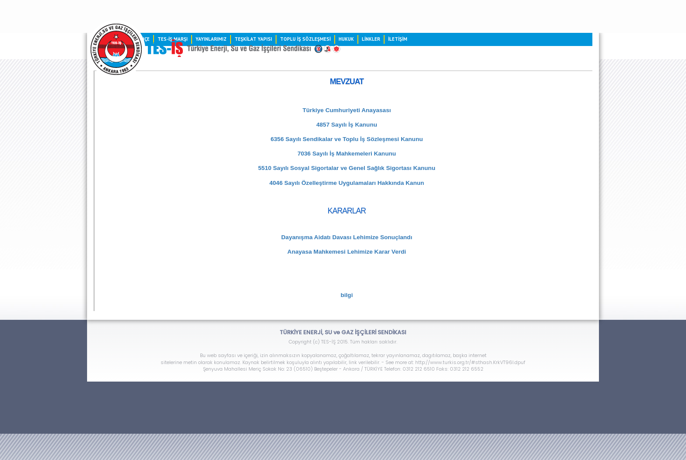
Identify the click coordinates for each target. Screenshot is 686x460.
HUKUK (346, 39)
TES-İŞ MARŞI (173, 39)
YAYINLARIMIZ (211, 39)
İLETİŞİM (397, 39)
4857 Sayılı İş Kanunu (346, 124)
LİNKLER (371, 39)
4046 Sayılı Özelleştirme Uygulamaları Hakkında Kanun (347, 183)
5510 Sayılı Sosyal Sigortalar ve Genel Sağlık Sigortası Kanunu (346, 168)
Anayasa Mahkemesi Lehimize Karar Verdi (346, 251)
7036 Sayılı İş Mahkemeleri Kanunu (347, 153)
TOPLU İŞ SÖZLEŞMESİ (305, 39)
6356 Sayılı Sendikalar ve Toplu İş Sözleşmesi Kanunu (346, 139)
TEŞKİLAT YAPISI (253, 39)
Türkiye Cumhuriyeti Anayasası (347, 110)
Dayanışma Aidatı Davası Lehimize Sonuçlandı (346, 237)
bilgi (347, 295)
